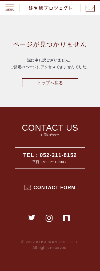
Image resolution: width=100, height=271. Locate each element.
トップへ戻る (50, 82)
